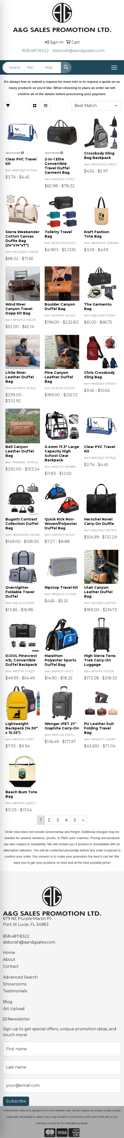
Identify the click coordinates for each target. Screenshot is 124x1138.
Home (9, 952)
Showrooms (14, 984)
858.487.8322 (35, 50)
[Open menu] (114, 67)
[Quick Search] (13, 67)
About (9, 959)
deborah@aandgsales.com (78, 50)
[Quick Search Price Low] (33, 67)
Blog (7, 1002)
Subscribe (16, 1101)
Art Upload (14, 1008)
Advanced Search (20, 977)
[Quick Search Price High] (52, 67)
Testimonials (15, 991)
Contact (11, 966)
